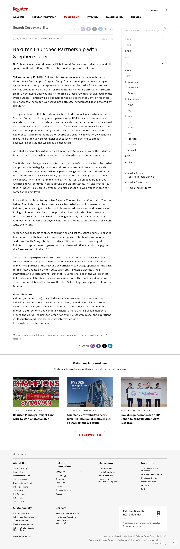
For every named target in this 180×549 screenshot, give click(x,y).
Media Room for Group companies (141, 175)
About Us (18, 13)
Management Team (22, 476)
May (128, 121)
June (128, 116)
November (132, 87)
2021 (128, 63)
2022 (128, 57)
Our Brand (18, 490)
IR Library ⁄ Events (149, 478)
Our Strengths (19, 494)
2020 (128, 69)
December (132, 81)
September (132, 99)
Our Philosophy (20, 468)
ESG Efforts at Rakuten (23, 524)
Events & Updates (155, 30)
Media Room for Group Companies (108, 480)
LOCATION (19, 454)
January (130, 144)
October (131, 93)
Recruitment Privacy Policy (101, 540)
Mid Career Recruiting (66, 517)
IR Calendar (146, 485)
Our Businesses (20, 479)
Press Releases (45, 22)
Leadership (18, 472)
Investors (93, 13)
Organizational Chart (22, 483)
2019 (59, 22)
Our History (18, 501)
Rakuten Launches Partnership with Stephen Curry (88, 22)
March (129, 133)
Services (60, 479)
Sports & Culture (63, 490)
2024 (128, 44)
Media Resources (138, 182)
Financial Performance (151, 474)
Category (60, 472)
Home (16, 22)
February (131, 138)
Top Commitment (21, 513)
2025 (128, 38)
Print (109, 29)
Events (59, 486)
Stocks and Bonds (149, 481)
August (130, 104)
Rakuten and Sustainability (25, 517)
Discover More (90, 435)
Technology (61, 475)
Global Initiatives (20, 520)
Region (59, 494)
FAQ (143, 489)
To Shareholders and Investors (150, 469)
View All (130, 150)
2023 (128, 51)
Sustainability (114, 13)
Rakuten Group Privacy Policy (149, 536)
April (129, 127)
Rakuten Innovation (44, 13)
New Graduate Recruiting (67, 513)
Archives (130, 162)
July (128, 110)
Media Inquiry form (139, 187)
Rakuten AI (18, 498)
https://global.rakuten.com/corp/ (33, 322)
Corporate (60, 483)
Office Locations (20, 487)
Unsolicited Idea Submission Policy (147, 540)
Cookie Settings (160, 544)
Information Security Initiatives (118, 536)
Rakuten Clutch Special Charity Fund (23, 529)
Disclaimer (122, 540)
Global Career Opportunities (62, 521)
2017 (127, 156)
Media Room (71, 13)
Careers (136, 13)
